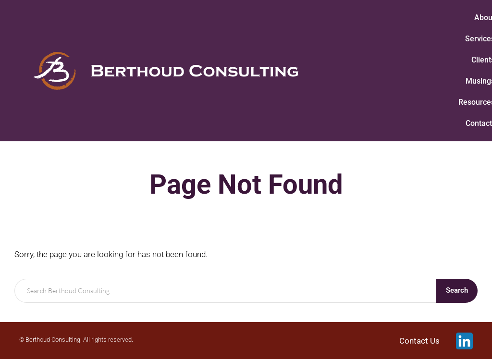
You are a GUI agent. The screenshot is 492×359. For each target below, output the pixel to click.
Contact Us (419, 341)
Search (457, 290)
